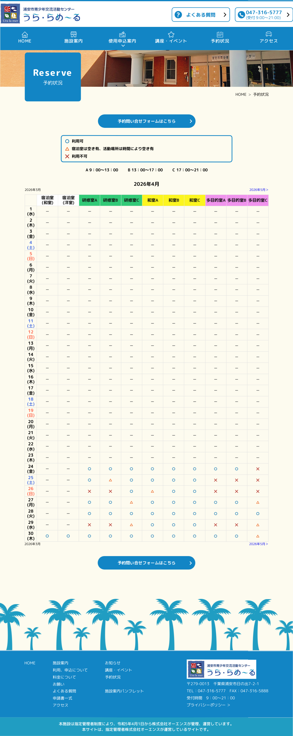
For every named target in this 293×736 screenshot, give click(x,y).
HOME (240, 94)
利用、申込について (70, 670)
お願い (58, 684)
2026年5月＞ (259, 189)
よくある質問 (200, 14)
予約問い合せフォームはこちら (147, 121)
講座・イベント (118, 670)
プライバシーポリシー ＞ (209, 705)
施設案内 (60, 663)
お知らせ (113, 663)
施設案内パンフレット (124, 691)
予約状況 (261, 94)
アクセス (60, 705)
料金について (64, 677)
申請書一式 (62, 698)
